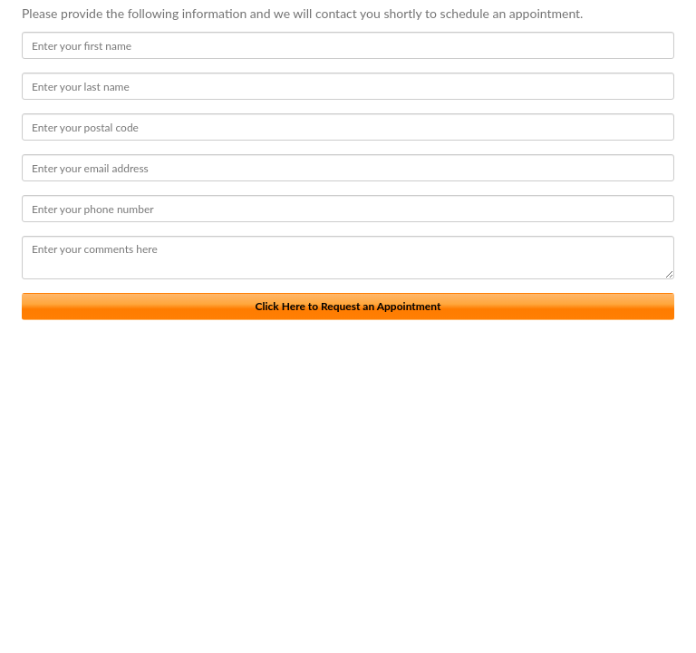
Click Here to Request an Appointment (348, 306)
